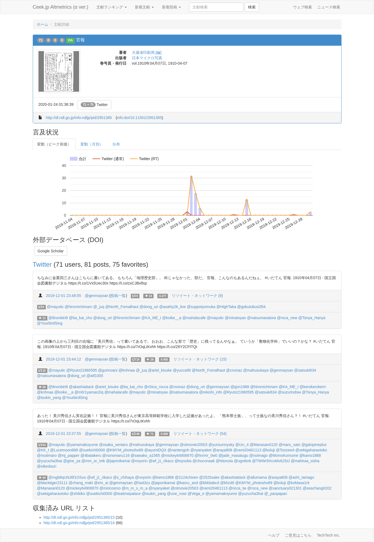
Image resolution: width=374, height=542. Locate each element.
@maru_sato (289, 444)
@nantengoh (178, 450)
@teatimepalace (127, 493)
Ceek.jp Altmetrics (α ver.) (60, 7)
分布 (116, 144)
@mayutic (55, 307)
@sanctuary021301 (285, 488)
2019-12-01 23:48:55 (63, 295)
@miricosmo (110, 488)
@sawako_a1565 (145, 455)
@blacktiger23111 (52, 483)
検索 (252, 7)
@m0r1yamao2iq (88, 392)
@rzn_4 (242, 444)
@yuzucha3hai (49, 461)
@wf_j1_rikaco (160, 461)
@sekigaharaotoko (311, 450)
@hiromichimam (78, 307)
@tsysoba (182, 461)
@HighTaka (226, 307)
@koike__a (171, 318)
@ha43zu (142, 483)
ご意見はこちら (298, 535)
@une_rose (177, 493)
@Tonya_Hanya (312, 318)
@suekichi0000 (92, 450)
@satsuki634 (305, 370)
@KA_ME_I (151, 318)
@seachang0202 (317, 488)
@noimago (258, 455)
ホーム (42, 24)
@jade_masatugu (233, 455)
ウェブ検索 (302, 7)
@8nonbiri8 (58, 318)
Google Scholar (51, 251)
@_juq (98, 307)
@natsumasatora (261, 318)
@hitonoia (224, 461)
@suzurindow (289, 392)
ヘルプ (273, 535)
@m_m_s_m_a (134, 488)
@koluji (268, 450)
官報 (80, 40)
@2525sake (209, 477)
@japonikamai (118, 461)
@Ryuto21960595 (81, 370)
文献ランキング (111, 7)
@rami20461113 (247, 450)
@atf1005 (95, 376)
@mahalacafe (194, 318)
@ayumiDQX (155, 450)
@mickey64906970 (177, 455)
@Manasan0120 (264, 444)
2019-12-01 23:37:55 (63, 433)
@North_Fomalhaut (121, 307)
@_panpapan (275, 493)
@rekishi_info (210, 392)
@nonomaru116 (116, 455)
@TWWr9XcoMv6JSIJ (271, 461)
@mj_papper (68, 455)
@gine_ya (71, 461)
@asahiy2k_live (172, 307)
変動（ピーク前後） (54, 144)
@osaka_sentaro (113, 444)
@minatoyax (235, 318)
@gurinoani (108, 370)
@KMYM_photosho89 (124, 450)
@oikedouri (46, 466)
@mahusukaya (256, 370)
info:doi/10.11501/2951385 (139, 117)
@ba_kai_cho (80, 318)
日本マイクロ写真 (147, 58)
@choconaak (204, 461)
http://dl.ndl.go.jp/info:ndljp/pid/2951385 (79, 117)
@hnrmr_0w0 (205, 455)
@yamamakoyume (82, 444)
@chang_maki (81, 483)
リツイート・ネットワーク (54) (200, 433)
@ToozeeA (285, 450)
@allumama (256, 477)
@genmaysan (96, 295)
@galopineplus (314, 444)
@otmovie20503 (193, 444)
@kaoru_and (187, 483)
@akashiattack (81, 387)
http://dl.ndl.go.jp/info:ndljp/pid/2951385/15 (79, 517)
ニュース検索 (328, 7)
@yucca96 (182, 370)
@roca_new (287, 318)
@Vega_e (196, 493)
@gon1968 (239, 387)
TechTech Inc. (328, 535)
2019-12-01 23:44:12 (63, 359)
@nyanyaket (201, 450)
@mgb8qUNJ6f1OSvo (67, 477)
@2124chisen (186, 477)
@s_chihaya (123, 477)
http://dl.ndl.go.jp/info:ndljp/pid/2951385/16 (79, 523)
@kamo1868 (310, 455)
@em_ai (101, 483)
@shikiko (77, 493)
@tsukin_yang (49, 397)
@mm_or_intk (93, 461)
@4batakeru (90, 455)
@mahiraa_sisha (305, 461)
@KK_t (43, 450)
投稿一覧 (118, 295)
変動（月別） (91, 144)
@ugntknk (242, 461)
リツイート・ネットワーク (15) (200, 359)
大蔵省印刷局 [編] (147, 52)
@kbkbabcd (209, 483)
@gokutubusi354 (251, 307)
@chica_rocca (156, 387)
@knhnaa (127, 370)
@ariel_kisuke (160, 370)
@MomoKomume (283, 455)
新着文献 (144, 7)
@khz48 (227, 483)
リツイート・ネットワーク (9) (197, 295)
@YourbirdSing (50, 323)
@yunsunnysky (221, 444)
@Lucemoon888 (64, 450)
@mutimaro (47, 455)
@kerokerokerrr (313, 387)
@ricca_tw (237, 488)
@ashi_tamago (301, 477)
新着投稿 (171, 7)
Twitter (94, 104)
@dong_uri (148, 307)
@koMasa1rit (298, 483)
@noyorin (139, 461)
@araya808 (222, 450)
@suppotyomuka (201, 307)
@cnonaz (234, 370)
